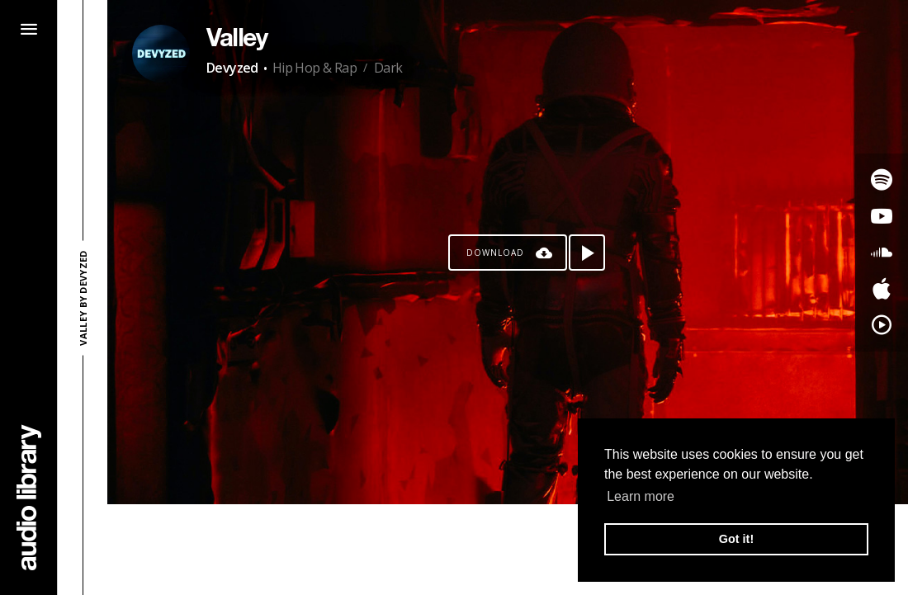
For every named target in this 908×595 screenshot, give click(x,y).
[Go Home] (29, 497)
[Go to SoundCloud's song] (881, 252)
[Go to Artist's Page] (161, 54)
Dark (388, 68)
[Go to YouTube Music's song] (881, 325)
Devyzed (232, 68)
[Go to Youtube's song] (881, 216)
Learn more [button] (640, 496)
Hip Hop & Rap (314, 68)
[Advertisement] (507, 549)
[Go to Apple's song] (881, 289)
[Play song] (587, 252)
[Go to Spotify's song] (881, 180)
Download (495, 252)
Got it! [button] (736, 538)
